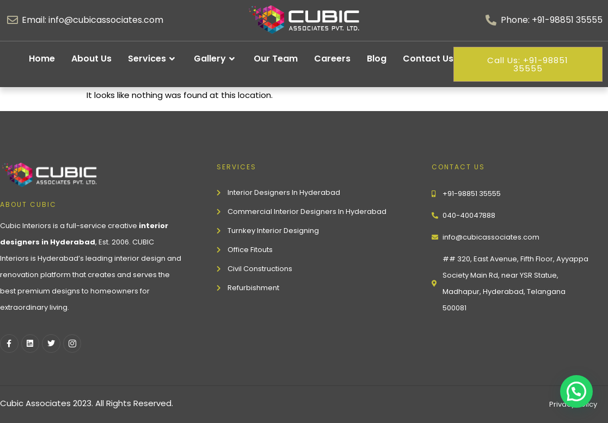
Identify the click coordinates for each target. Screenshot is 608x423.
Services (152, 59)
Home (42, 58)
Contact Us (428, 58)
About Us (91, 58)
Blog (376, 58)
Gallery (215, 59)
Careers (332, 58)
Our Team (276, 58)
